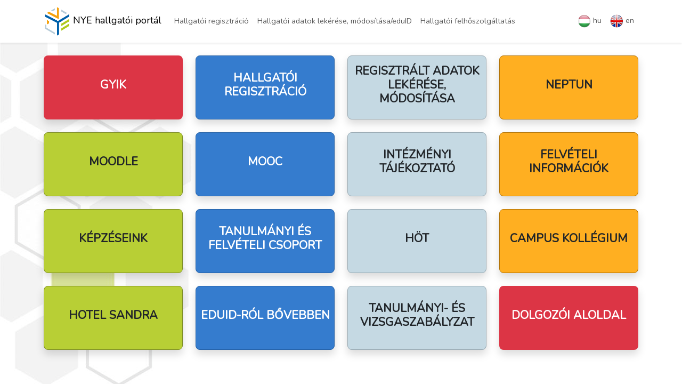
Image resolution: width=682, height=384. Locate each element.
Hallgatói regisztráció (211, 20)
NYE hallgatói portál (102, 21)
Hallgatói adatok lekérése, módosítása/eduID (334, 20)
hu (590, 21)
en (622, 21)
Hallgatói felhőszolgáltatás (467, 20)
